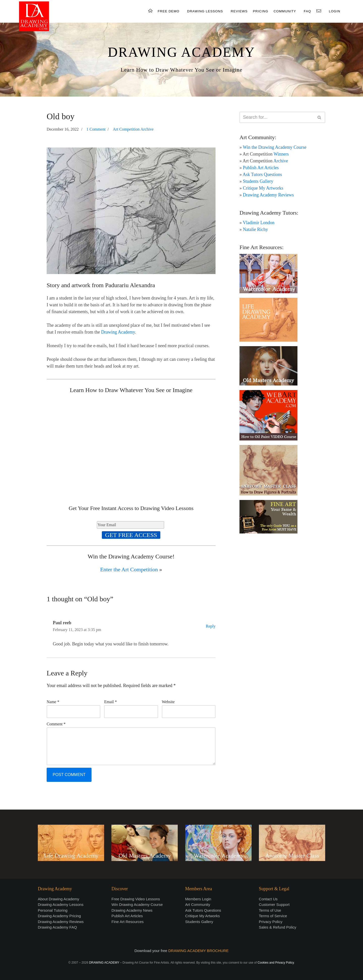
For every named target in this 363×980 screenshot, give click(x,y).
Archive (281, 160)
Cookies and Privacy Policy (276, 962)
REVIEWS (239, 11)
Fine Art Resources (127, 921)
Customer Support (274, 904)
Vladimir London (258, 222)
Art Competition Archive (133, 129)
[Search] (276, 117)
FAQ (307, 11)
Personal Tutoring (53, 910)
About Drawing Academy (58, 899)
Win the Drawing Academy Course (274, 147)
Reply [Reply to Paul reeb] (211, 626)
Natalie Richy (255, 229)
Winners (281, 154)
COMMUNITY (285, 11)
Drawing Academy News (132, 910)
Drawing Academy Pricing (59, 916)
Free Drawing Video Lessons (135, 899)
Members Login (198, 899)
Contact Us (268, 899)
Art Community (197, 904)
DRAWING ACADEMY (181, 52)
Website (168, 702)
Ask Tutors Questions (262, 174)
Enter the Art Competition (129, 569)
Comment (56, 724)
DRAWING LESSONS (205, 11)
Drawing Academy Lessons (60, 904)
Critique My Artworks (263, 188)
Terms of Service (273, 916)
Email (110, 702)
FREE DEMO (168, 11)
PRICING (260, 11)
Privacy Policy (270, 921)
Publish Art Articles (261, 167)
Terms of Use (270, 910)
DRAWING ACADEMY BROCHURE (198, 950)
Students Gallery (258, 181)
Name (53, 702)
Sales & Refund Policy (277, 927)
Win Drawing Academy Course (137, 904)
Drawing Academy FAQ (57, 927)
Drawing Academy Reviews (268, 194)
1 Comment (96, 129)
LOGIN (334, 11)
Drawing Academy (118, 332)
